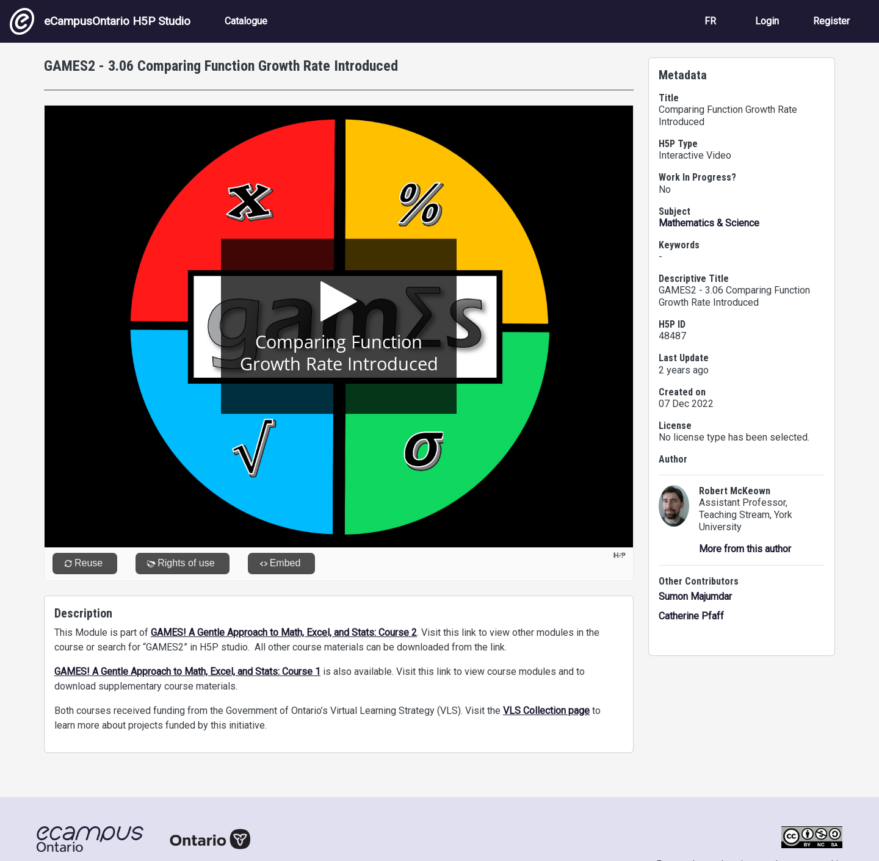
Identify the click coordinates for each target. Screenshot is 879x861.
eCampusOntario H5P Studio (100, 21)
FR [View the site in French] (710, 21)
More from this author (745, 549)
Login (767, 21)
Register (831, 21)
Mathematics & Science (709, 223)
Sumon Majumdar (695, 596)
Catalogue (246, 21)
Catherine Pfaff (691, 616)
